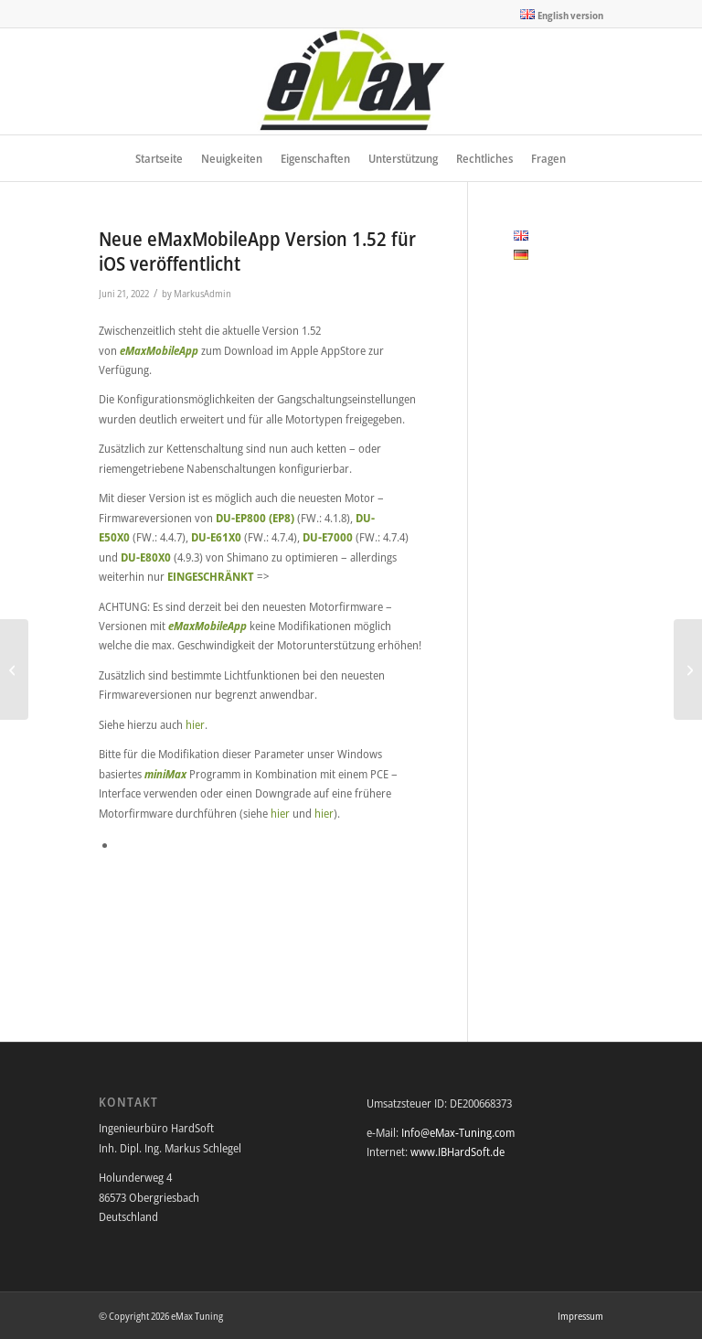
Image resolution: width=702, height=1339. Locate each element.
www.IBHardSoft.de (457, 1151)
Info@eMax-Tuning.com (458, 1132)
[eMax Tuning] (351, 81)
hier (195, 724)
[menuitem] (557, 14)
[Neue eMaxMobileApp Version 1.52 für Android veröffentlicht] (688, 669)
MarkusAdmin (202, 293)
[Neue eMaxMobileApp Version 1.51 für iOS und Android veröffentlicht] (14, 669)
